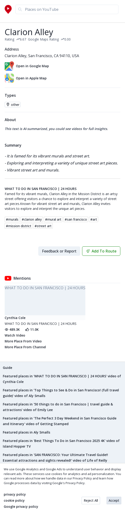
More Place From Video (23, 341)
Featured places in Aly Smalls (26, 432)
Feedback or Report (59, 251)
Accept (114, 500)
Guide (7, 367)
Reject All (91, 500)
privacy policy (15, 494)
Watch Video (15, 335)
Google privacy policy (21, 506)
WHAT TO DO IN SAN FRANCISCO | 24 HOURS (40, 188)
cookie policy (14, 500)
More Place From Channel (25, 347)
